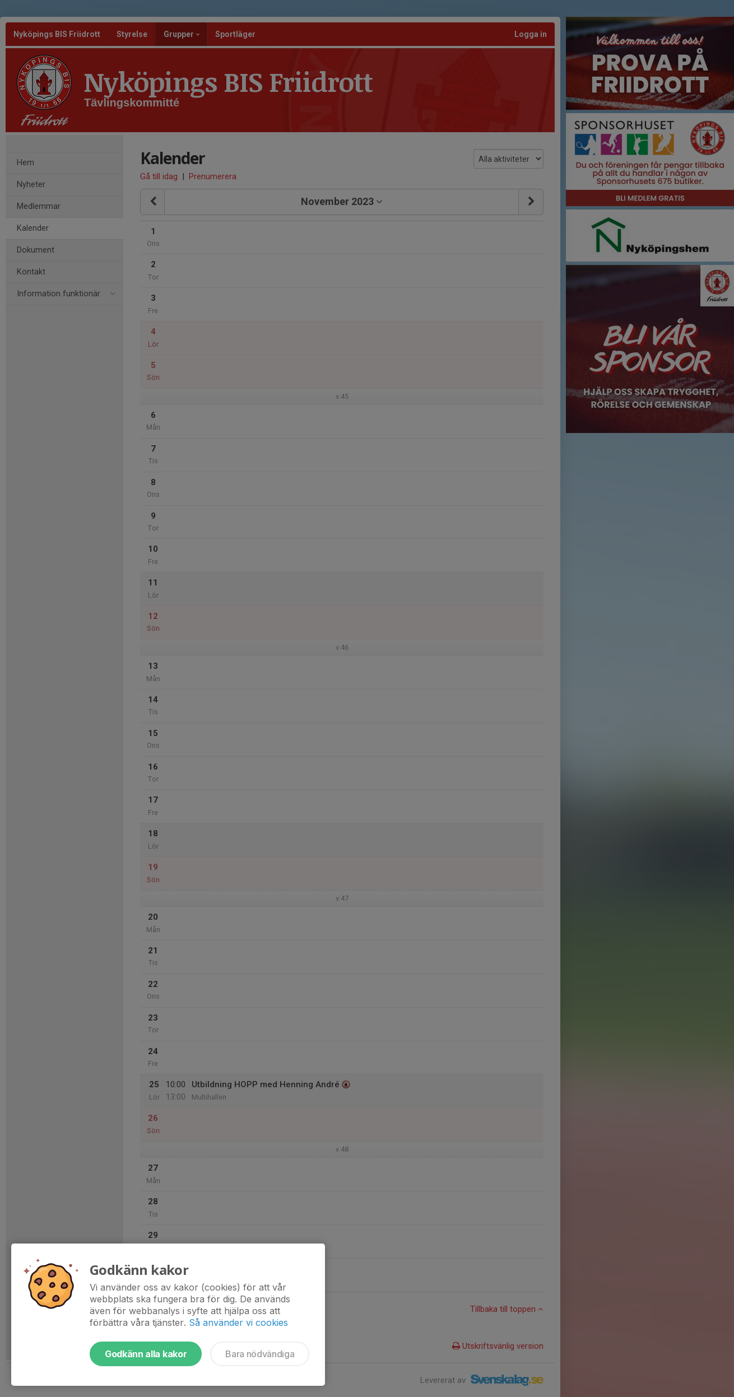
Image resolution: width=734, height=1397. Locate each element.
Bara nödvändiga (259, 1353)
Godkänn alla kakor (146, 1353)
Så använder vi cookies (238, 1322)
